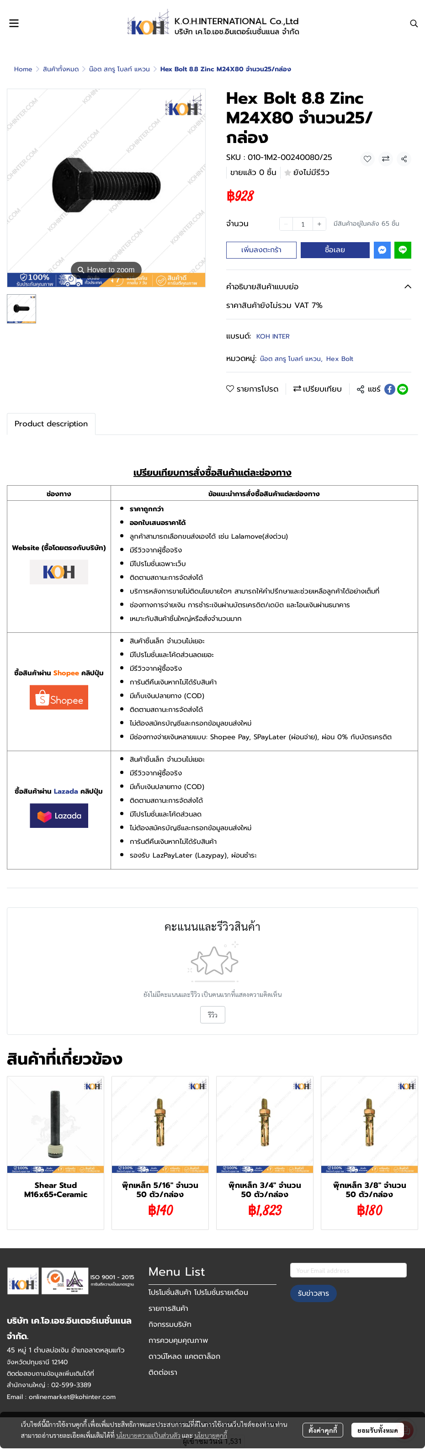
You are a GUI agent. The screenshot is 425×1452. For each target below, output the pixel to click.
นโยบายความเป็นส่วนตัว (148, 1435)
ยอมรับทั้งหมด (377, 1430)
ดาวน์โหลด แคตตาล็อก (184, 1356)
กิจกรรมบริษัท (170, 1324)
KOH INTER (273, 336)
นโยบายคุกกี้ (210, 1435)
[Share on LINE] (402, 389)
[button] (414, 23)
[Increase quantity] (319, 223)
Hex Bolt (339, 359)
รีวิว (213, 1015)
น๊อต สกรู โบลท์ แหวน (119, 69)
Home (23, 69)
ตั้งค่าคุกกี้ (322, 1430)
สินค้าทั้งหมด (61, 69)
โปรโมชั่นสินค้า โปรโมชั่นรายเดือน (198, 1292)
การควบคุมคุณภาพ (178, 1340)
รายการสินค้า (168, 1308)
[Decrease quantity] (286, 223)
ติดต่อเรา (163, 1372)
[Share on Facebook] (389, 389)
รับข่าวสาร (313, 1293)
